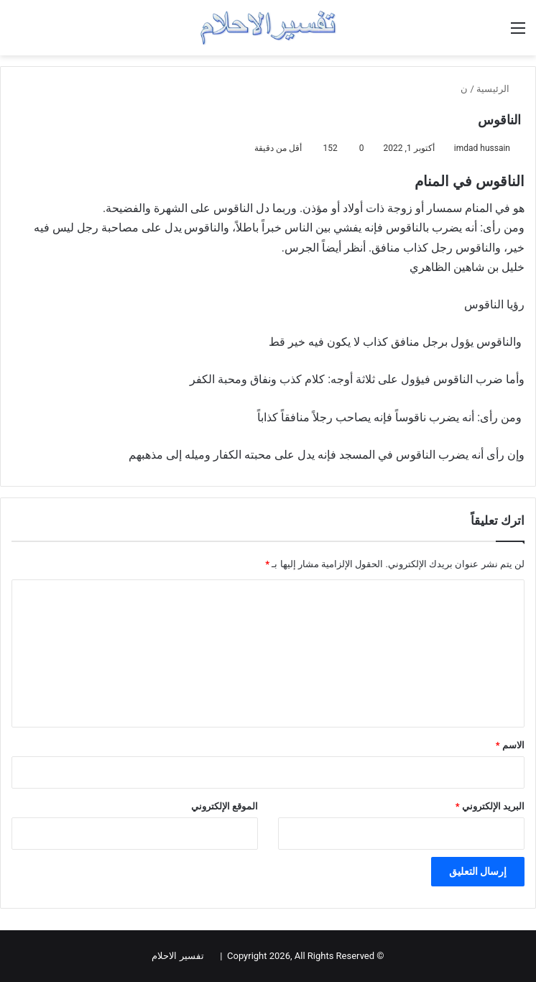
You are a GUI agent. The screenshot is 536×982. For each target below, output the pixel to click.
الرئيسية (498, 88)
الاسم (510, 745)
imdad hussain (482, 148)
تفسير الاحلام (177, 955)
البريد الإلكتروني (490, 806)
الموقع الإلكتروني (224, 806)
